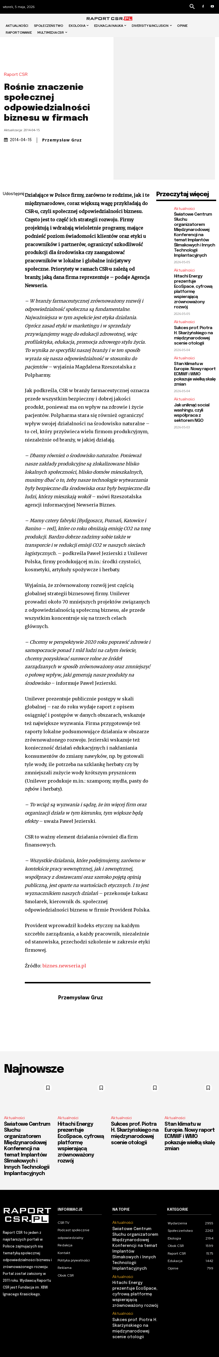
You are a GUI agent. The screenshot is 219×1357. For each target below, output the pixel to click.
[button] (192, 7)
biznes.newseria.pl (64, 966)
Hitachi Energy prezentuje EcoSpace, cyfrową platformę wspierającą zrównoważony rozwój (193, 291)
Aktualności (184, 208)
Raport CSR (17, 74)
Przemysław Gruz (62, 140)
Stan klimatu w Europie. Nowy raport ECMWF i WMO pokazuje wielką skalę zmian (195, 374)
